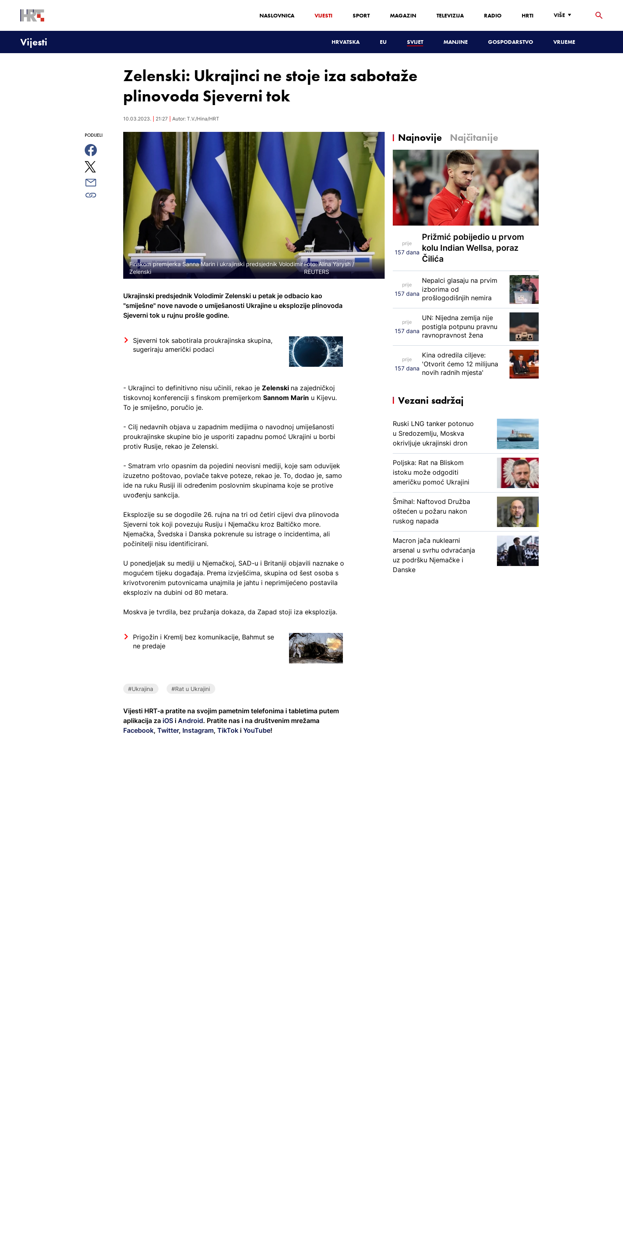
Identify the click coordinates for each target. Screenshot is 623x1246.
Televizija (450, 15)
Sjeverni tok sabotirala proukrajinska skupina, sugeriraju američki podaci (202, 344)
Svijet (415, 41)
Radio (492, 15)
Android (190, 721)
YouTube (256, 730)
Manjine (455, 41)
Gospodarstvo (510, 41)
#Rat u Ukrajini (190, 688)
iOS (169, 721)
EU (383, 41)
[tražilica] (599, 15)
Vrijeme (564, 41)
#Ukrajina (140, 688)
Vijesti (323, 15)
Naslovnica (276, 15)
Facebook (138, 730)
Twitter (167, 730)
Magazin (403, 15)
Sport (361, 15)
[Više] (564, 15)
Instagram (197, 730)
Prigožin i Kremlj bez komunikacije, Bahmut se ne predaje (203, 641)
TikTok (227, 730)
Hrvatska (346, 41)
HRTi (527, 15)
